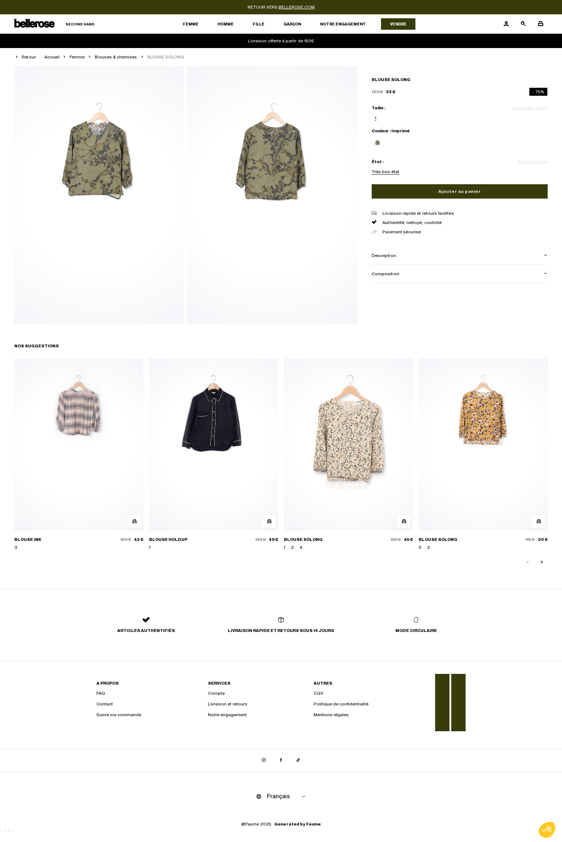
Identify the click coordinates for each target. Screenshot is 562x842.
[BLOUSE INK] (78, 454)
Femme (191, 24)
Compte (216, 693)
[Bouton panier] (540, 24)
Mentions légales (331, 714)
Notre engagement (343, 24)
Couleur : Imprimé (391, 130)
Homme (226, 24)
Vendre (398, 24)
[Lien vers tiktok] (298, 760)
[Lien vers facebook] (281, 760)
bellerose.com (296, 7)
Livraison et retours (227, 704)
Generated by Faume (297, 824)
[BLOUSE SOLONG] (348, 454)
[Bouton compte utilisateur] (506, 24)
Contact (104, 704)
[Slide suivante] (542, 562)
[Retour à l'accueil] (54, 24)
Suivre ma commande (118, 714)
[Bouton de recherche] (523, 24)
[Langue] (287, 796)
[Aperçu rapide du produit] (134, 521)
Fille (259, 24)
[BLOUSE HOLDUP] (213, 454)
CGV (318, 693)
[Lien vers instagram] (264, 760)
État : (378, 161)
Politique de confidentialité (341, 704)
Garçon (292, 24)
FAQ (100, 693)
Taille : (378, 107)
